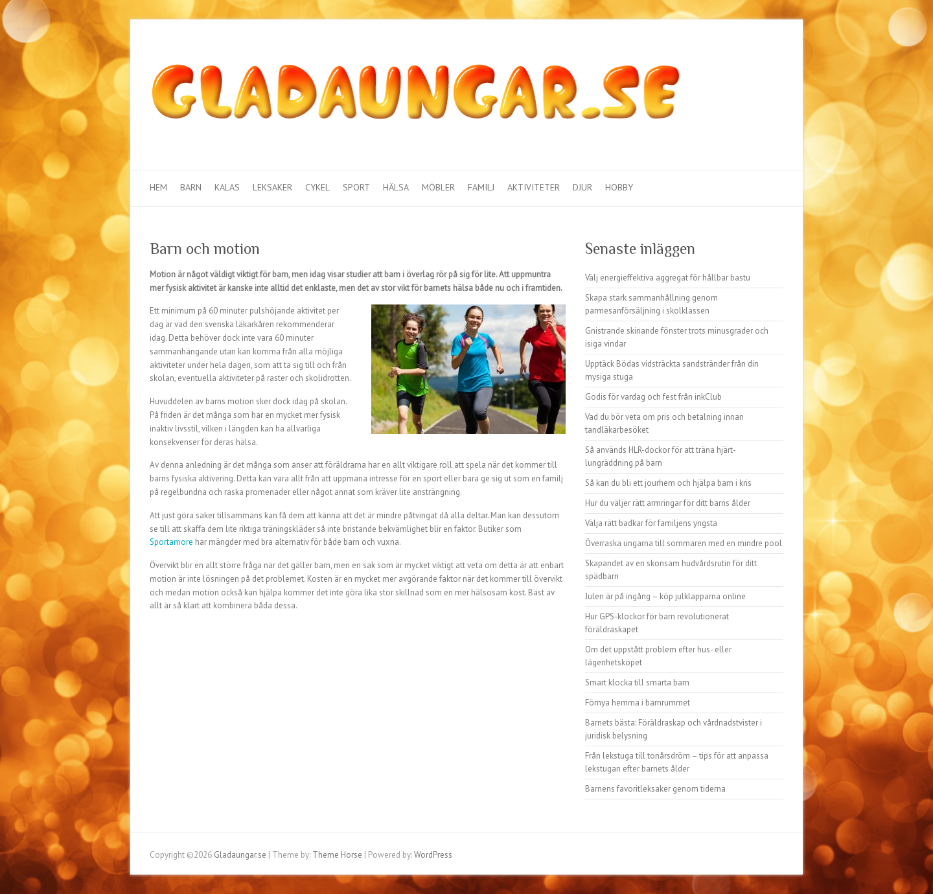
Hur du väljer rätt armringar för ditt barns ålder (667, 503)
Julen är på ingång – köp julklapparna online (665, 596)
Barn (191, 187)
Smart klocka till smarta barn (637, 682)
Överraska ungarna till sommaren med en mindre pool (683, 543)
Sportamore (171, 541)
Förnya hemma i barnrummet (637, 702)
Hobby (619, 187)
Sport (356, 187)
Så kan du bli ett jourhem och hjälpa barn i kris (668, 482)
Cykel (317, 187)
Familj (481, 187)
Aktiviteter (533, 187)
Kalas (227, 187)
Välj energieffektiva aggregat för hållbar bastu (667, 277)
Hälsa (396, 187)
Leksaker (272, 187)
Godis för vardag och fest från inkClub (653, 396)
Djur (582, 187)
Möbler (438, 187)
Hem (158, 187)
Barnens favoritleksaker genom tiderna (655, 788)
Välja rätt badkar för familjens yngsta (651, 523)
